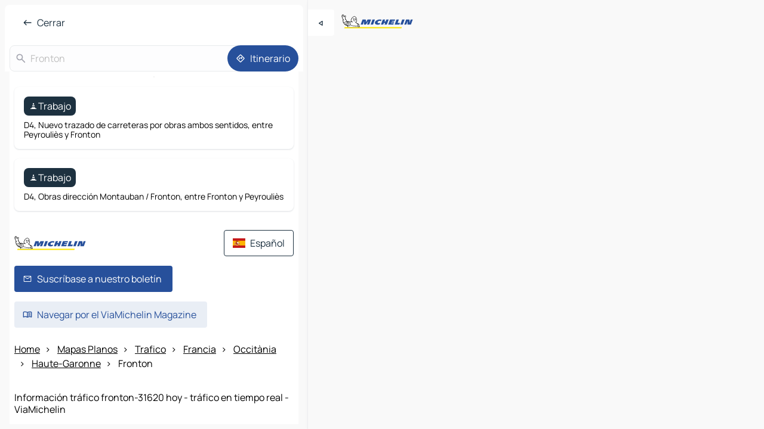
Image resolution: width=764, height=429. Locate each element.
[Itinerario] (262, 58)
